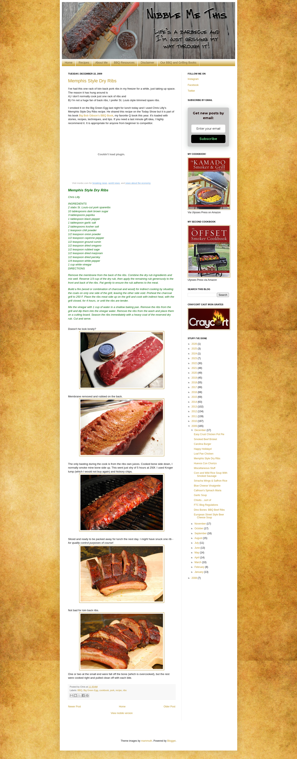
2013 (195, 406)
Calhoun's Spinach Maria (207, 490)
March (198, 562)
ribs (124, 690)
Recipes (84, 62)
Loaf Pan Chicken (203, 453)
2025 (195, 348)
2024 (195, 353)
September (200, 533)
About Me (101, 62)
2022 (195, 363)
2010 (195, 421)
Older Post (169, 706)
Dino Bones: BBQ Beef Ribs (209, 509)
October (199, 528)
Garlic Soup (200, 495)
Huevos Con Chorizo (205, 463)
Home (68, 62)
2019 (195, 377)
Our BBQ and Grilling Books (178, 62)
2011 (195, 416)
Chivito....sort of (202, 500)
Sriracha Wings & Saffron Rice (210, 480)
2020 (195, 372)
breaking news (99, 183)
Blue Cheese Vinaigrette (207, 485)
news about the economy (138, 183)
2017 (195, 387)
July (197, 542)
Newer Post (74, 706)
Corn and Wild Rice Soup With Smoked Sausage (210, 474)
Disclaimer (147, 62)
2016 (195, 392)
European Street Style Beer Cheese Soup (209, 516)
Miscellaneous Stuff (204, 468)
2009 (195, 426)
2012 (195, 411)
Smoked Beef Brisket (205, 439)
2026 (195, 343)
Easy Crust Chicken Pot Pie (209, 434)
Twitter (191, 90)
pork (112, 690)
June (197, 547)
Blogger (171, 740)
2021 (195, 368)
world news (114, 183)
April (197, 557)
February (199, 567)
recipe (119, 690)
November (200, 523)
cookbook (104, 690)
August (198, 538)
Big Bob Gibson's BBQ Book (96, 115)
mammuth (146, 740)
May (197, 552)
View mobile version (122, 713)
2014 (195, 401)
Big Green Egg (91, 690)
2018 (195, 382)
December (200, 430)
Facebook (193, 85)
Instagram (193, 79)
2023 (195, 358)
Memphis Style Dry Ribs (92, 80)
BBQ (80, 690)
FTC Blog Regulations (206, 504)
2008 (195, 578)
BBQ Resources (124, 62)
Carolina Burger (202, 444)
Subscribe (208, 139)
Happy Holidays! (203, 449)
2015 (195, 396)
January (199, 572)
